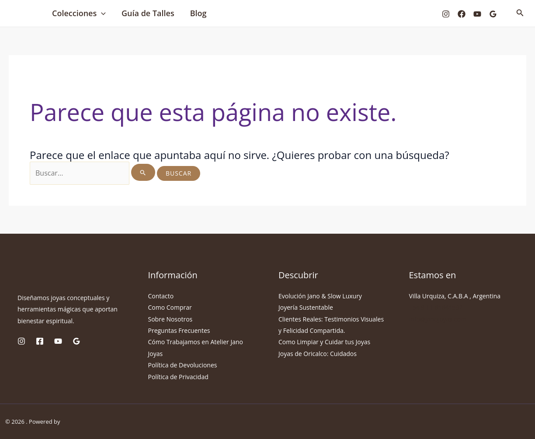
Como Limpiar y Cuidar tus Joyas (324, 342)
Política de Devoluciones (182, 365)
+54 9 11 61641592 (436, 307)
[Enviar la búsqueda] (143, 172)
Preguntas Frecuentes (179, 330)
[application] (101, 13)
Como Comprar (170, 307)
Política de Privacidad (178, 377)
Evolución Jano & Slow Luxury (320, 296)
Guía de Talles (148, 13)
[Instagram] (446, 14)
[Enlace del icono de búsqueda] (520, 13)
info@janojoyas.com (437, 319)
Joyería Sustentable (305, 307)
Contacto (161, 296)
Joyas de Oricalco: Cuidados (317, 353)
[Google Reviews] (493, 14)
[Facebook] (462, 14)
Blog (198, 13)
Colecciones (79, 13)
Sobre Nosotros (170, 319)
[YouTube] (477, 14)
